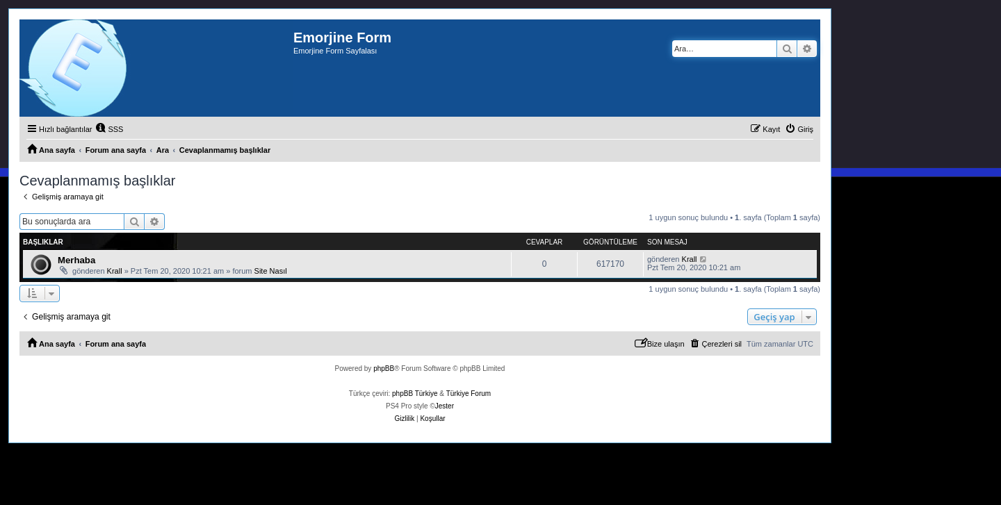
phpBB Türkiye (414, 393)
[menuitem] (109, 129)
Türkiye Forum (468, 393)
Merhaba (76, 260)
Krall (114, 271)
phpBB (383, 368)
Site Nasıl (270, 271)
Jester (444, 406)
